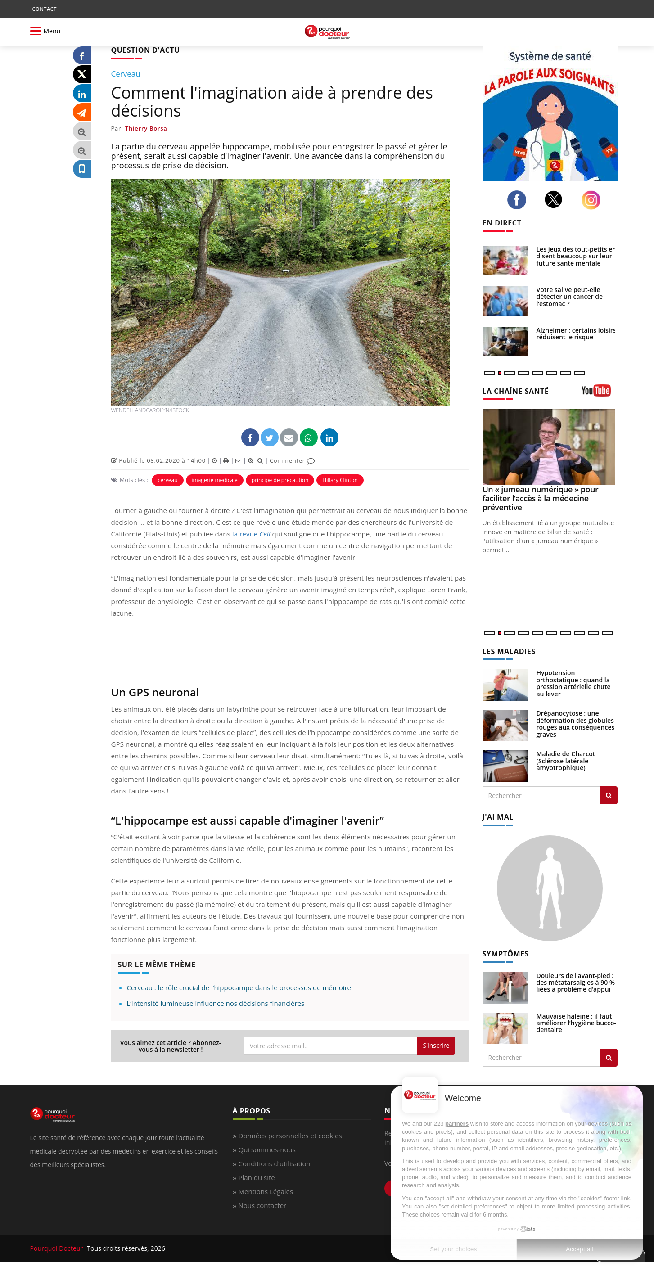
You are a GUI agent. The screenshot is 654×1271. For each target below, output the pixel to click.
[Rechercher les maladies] (609, 795)
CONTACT (44, 8)
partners (457, 1123)
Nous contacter (263, 1205)
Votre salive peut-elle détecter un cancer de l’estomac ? (570, 296)
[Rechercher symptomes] (609, 1058)
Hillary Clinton (339, 480)
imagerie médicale (215, 480)
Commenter (292, 460)
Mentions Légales (266, 1191)
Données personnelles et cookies (290, 1135)
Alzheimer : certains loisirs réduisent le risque (576, 333)
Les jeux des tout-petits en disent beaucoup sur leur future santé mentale (577, 256)
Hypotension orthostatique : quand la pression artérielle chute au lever (574, 683)
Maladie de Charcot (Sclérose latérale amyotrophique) (566, 760)
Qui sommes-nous (267, 1149)
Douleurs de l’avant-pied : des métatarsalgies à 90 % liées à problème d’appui (576, 982)
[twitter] (556, 199)
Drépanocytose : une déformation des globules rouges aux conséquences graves (576, 723)
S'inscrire (436, 1045)
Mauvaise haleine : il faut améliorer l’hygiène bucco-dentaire (577, 1023)
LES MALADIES (509, 651)
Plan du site (257, 1177)
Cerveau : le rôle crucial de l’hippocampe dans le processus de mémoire (239, 987)
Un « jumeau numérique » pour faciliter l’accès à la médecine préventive (541, 498)
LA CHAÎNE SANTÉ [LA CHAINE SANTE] (516, 391)
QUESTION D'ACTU (145, 50)
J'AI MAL (498, 817)
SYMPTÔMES (506, 954)
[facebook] (519, 199)
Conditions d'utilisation (275, 1163)
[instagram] (593, 200)
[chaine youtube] (600, 394)
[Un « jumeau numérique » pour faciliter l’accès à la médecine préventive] (550, 447)
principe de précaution (280, 480)
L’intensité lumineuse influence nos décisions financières (216, 1003)
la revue (251, 533)
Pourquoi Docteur (57, 1248)
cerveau (167, 480)
